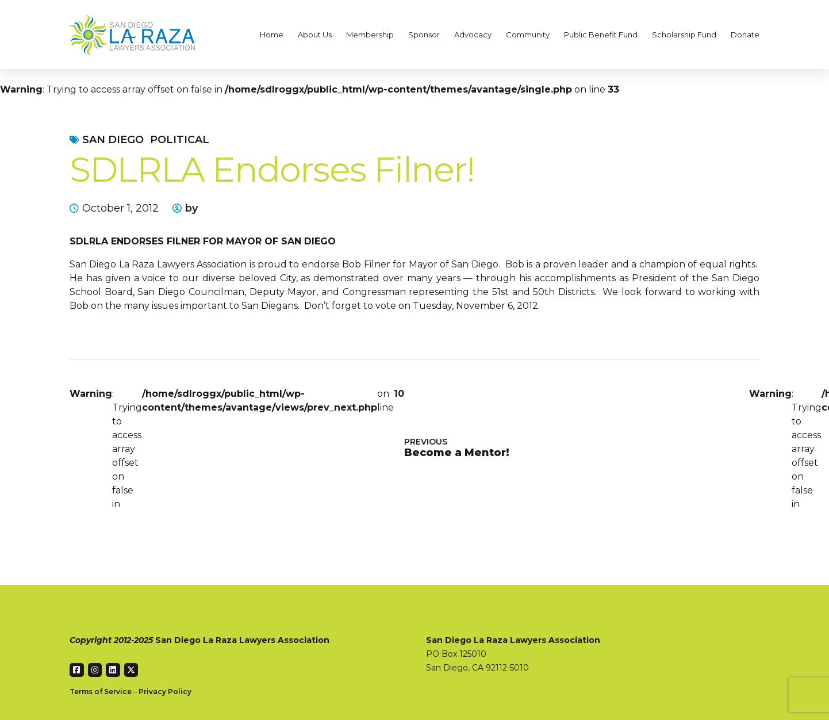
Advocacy (473, 34)
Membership (370, 34)
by (191, 208)
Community (528, 34)
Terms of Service (101, 691)
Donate (745, 34)
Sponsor (424, 34)
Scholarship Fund (684, 34)
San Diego (113, 139)
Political (179, 139)
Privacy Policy (165, 691)
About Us (315, 34)
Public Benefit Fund (601, 34)
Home (271, 34)
